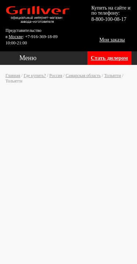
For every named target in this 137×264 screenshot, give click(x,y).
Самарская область (83, 75)
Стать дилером (109, 58)
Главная (12, 75)
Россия (55, 75)
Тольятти (112, 75)
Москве (16, 36)
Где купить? (35, 75)
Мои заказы (112, 40)
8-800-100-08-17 (108, 19)
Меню (28, 58)
